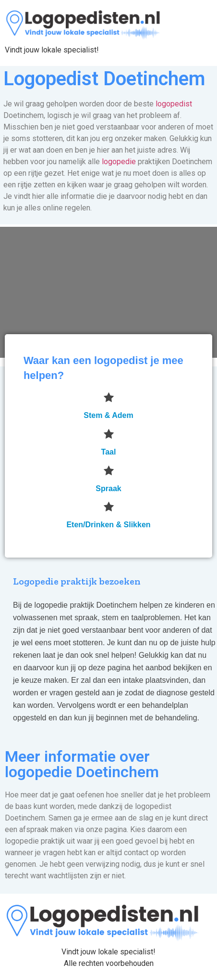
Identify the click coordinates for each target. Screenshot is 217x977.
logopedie (119, 161)
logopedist (174, 103)
